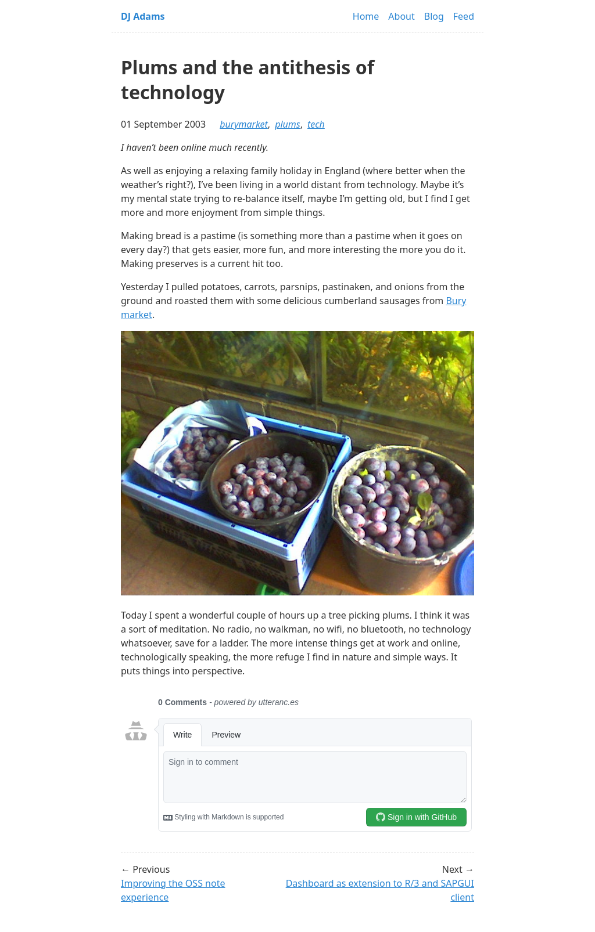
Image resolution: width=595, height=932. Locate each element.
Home (366, 16)
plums (287, 124)
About (401, 16)
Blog (434, 16)
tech (316, 124)
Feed (463, 16)
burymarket (244, 124)
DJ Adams (143, 16)
